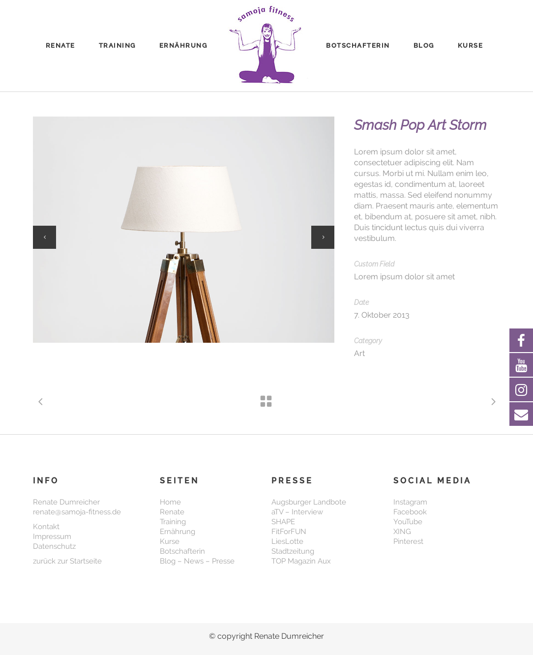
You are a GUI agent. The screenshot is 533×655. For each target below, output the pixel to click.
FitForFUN (288, 531)
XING (402, 531)
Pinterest (408, 541)
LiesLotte (287, 541)
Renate (172, 511)
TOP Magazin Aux (301, 561)
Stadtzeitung (292, 551)
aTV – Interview (297, 511)
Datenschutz (54, 546)
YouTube (407, 521)
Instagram (410, 502)
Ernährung (177, 531)
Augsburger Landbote (308, 502)
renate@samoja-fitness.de (77, 511)
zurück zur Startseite (67, 561)
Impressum (52, 536)
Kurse (169, 541)
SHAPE (283, 521)
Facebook (410, 511)
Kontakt (46, 526)
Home (170, 502)
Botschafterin (182, 551)
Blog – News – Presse (197, 561)
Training (173, 521)
